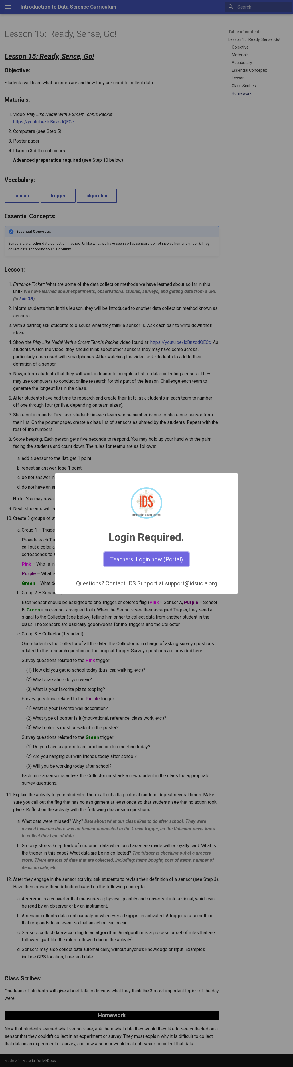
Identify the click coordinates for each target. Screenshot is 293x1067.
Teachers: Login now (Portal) (146, 559)
